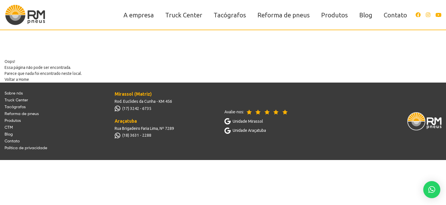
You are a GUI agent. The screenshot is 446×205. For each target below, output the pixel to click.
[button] (431, 189)
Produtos (334, 15)
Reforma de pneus (283, 15)
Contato (395, 15)
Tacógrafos (230, 15)
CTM (9, 128)
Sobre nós (14, 93)
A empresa (138, 15)
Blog (365, 15)
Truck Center (183, 15)
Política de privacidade (26, 148)
